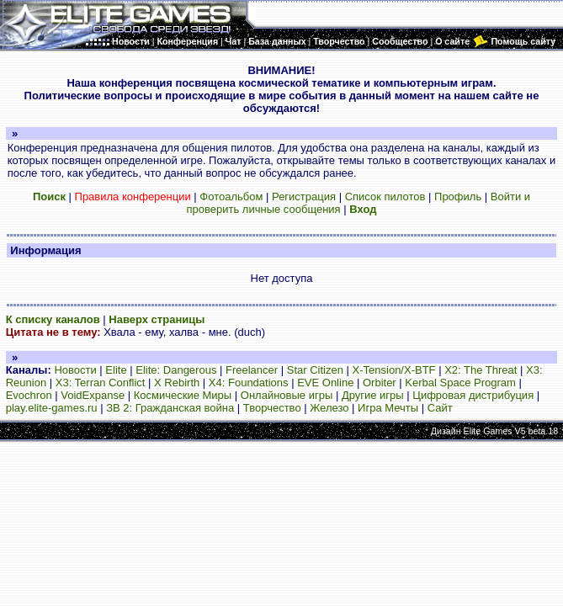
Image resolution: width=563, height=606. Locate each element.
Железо (329, 407)
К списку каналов (53, 319)
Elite (115, 370)
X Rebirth (176, 382)
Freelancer (252, 370)
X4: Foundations (249, 382)
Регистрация (304, 196)
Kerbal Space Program (460, 382)
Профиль (457, 196)
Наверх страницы (156, 319)
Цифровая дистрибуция (473, 395)
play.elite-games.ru (52, 407)
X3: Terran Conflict (101, 382)
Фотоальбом (231, 196)
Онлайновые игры (286, 395)
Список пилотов (385, 196)
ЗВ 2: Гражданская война (170, 407)
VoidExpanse (93, 395)
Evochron (29, 395)
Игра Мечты (388, 407)
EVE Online (325, 382)
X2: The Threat (480, 370)
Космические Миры (182, 395)
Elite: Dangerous (175, 370)
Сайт (440, 407)
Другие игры (373, 395)
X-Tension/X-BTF (394, 370)
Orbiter (379, 382)
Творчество (272, 407)
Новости (75, 370)
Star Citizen (315, 370)
